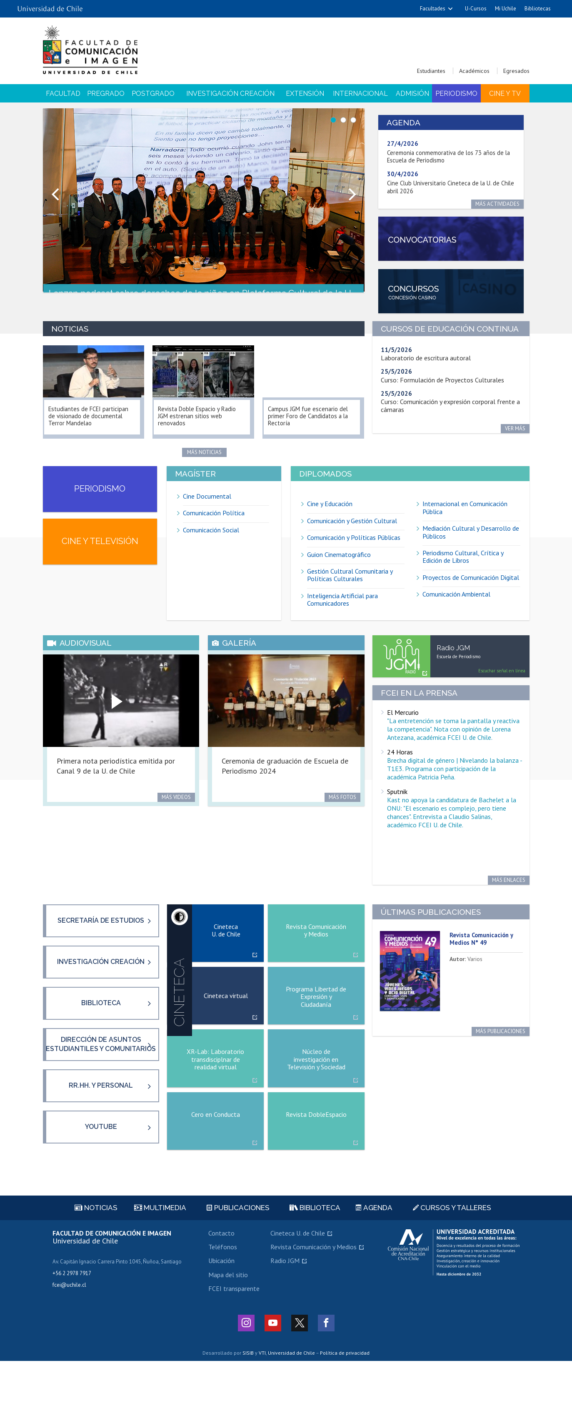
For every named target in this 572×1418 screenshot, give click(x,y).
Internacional (360, 93)
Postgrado (153, 93)
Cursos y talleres (452, 1265)
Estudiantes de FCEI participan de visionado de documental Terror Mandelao (92, 422)
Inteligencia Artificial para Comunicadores (342, 612)
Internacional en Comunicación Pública (464, 520)
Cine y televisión (100, 568)
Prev (53, 196)
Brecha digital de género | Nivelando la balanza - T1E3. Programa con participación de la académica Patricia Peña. (454, 788)
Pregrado (106, 93)
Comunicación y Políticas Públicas (353, 550)
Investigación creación (101, 997)
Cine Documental (207, 509)
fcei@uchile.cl (69, 1342)
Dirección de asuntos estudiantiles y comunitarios (101, 1090)
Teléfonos (222, 1304)
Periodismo (456, 93)
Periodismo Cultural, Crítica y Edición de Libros (463, 569)
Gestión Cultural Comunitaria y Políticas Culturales (350, 587)
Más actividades (503, 203)
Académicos (474, 71)
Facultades (432, 8)
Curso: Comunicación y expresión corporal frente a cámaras (450, 413)
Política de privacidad (345, 1410)
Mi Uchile (505, 8)
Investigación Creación (230, 93)
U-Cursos (476, 8)
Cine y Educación (329, 517)
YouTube (101, 1184)
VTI (262, 1410)
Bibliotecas (538, 8)
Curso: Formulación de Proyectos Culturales (442, 387)
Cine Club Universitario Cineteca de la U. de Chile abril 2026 (448, 187)
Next (353, 196)
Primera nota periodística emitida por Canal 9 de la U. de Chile (116, 785)
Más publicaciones (500, 1058)
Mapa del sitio (228, 1332)
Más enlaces (508, 900)
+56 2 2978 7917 (71, 1330)
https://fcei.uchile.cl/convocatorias (450, 241)
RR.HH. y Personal (101, 1137)
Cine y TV (505, 93)
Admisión (412, 93)
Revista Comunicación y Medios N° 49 (484, 966)
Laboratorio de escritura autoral (426, 366)
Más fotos (342, 817)
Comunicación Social (211, 542)
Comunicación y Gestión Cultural (352, 533)
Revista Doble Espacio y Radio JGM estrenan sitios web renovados (203, 422)
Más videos (176, 817)
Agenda (374, 1265)
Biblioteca (101, 1044)
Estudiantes (431, 71)
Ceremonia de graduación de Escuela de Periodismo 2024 (285, 785)
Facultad (63, 93)
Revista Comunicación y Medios (313, 1304)
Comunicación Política (214, 526)
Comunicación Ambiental (456, 607)
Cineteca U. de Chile (297, 1290)
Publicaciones (238, 1265)
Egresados (516, 71)
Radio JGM (285, 1318)
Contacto (221, 1290)
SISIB (248, 1410)
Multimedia (160, 1265)
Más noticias (204, 457)
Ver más (515, 436)
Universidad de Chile (291, 1410)
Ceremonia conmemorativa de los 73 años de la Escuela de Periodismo (448, 157)
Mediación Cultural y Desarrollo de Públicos (470, 545)
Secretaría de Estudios (100, 951)
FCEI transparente (234, 1346)
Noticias (96, 1265)
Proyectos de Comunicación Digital (470, 590)
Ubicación (221, 1318)
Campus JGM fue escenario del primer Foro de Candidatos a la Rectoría (313, 422)
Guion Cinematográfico (339, 567)
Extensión (305, 93)
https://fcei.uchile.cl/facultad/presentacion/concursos (450, 297)
